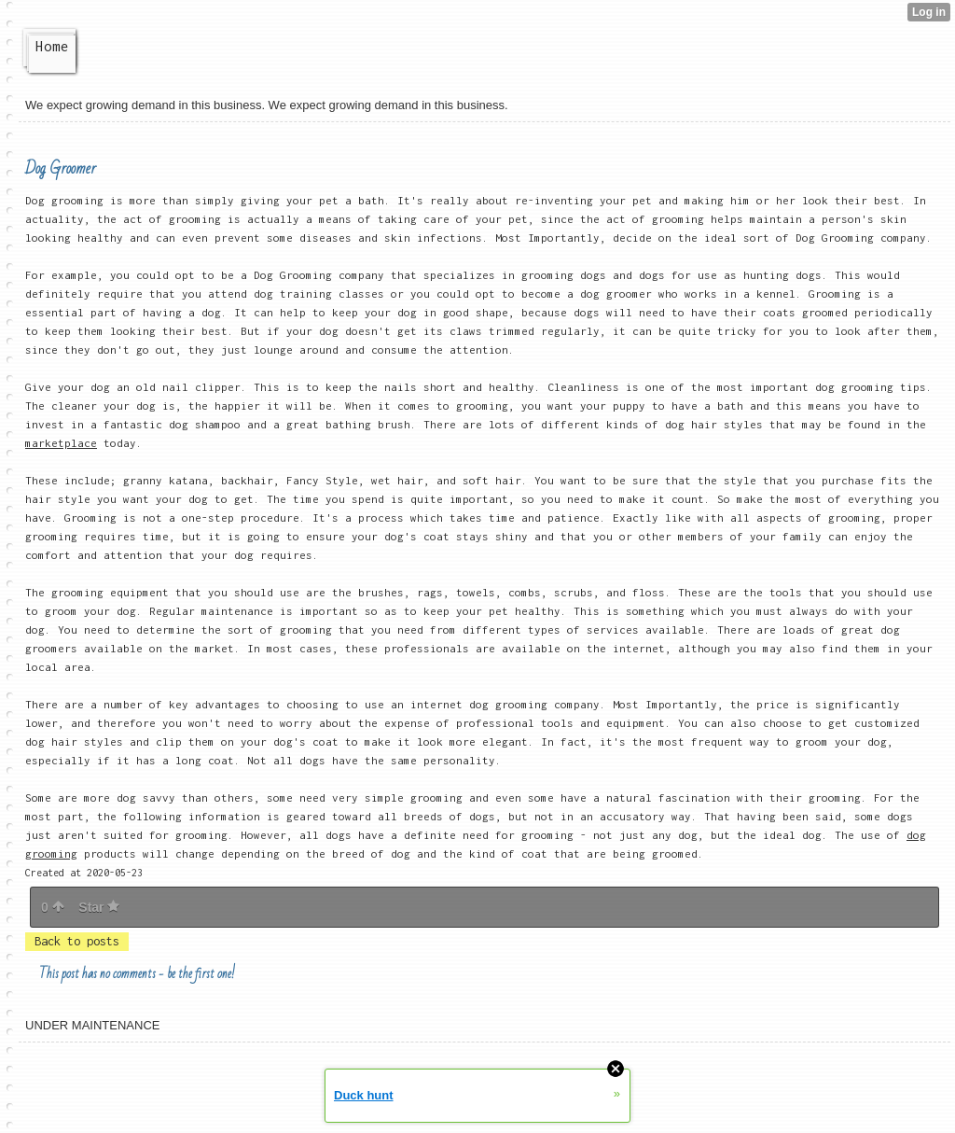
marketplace (61, 443)
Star (98, 907)
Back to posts (77, 941)
